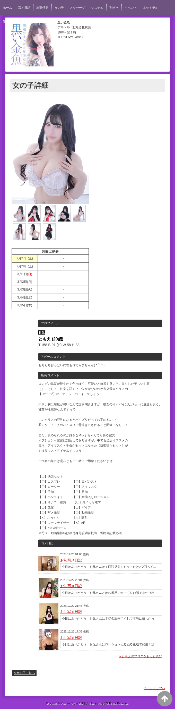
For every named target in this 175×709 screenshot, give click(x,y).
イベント (131, 8)
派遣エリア (10, 21)
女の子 (59, 8)
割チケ (114, 8)
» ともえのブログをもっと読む (140, 656)
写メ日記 (24, 8)
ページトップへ (154, 688)
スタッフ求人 (67, 21)
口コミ (47, 21)
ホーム (7, 8)
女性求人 (30, 21)
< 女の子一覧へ (24, 673)
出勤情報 (42, 8)
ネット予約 (150, 8)
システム (97, 8)
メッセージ (77, 8)
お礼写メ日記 (71, 560)
